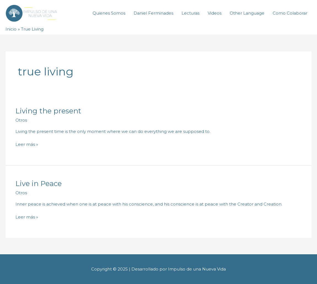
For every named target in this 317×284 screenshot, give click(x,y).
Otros (21, 120)
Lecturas (190, 13)
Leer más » (26, 144)
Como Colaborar (290, 13)
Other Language (247, 13)
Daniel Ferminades (153, 13)
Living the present (48, 110)
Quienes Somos (109, 13)
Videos (214, 13)
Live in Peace (38, 183)
